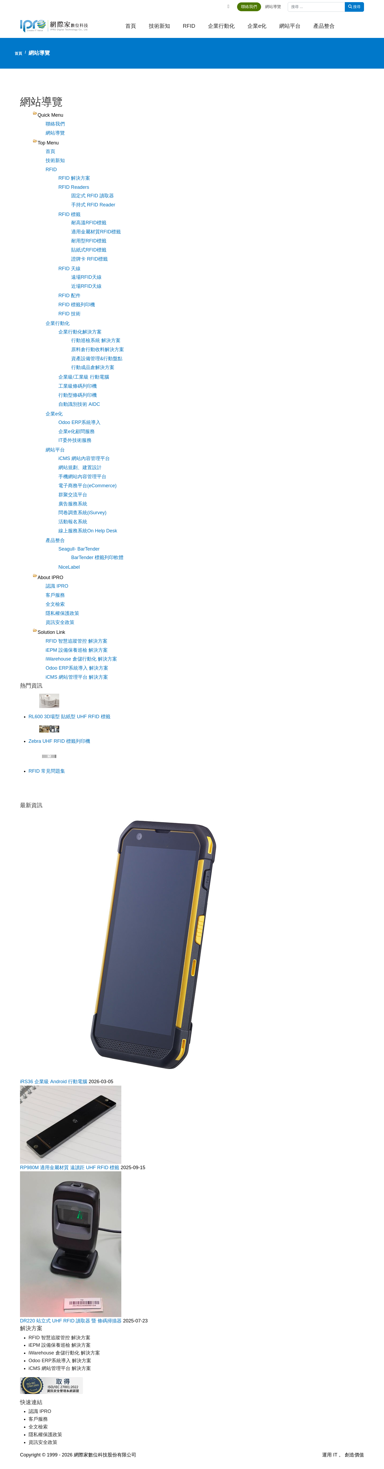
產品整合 (324, 26)
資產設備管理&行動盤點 (96, 358)
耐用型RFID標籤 (88, 240)
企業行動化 (221, 26)
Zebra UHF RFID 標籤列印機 (59, 740)
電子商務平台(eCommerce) (87, 485)
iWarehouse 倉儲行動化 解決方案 (81, 658)
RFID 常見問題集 (47, 770)
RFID (189, 26)
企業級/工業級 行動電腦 (83, 376)
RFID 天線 (69, 268)
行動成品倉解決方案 (92, 367)
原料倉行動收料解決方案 (97, 349)
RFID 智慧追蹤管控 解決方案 (76, 640)
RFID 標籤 (69, 214)
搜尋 (354, 7)
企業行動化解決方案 (80, 331)
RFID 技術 (69, 313)
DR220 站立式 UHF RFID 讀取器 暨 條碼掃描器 (71, 1319)
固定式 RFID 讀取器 (92, 195)
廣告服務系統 (72, 503)
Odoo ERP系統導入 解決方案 (77, 667)
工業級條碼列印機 (77, 385)
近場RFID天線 (86, 286)
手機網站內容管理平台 (82, 475)
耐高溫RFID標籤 (88, 222)
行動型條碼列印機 (77, 394)
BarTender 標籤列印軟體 (97, 556)
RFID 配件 (69, 295)
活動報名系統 (72, 521)
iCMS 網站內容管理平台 (84, 458)
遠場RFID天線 (86, 277)
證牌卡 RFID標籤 (89, 258)
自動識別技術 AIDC (79, 403)
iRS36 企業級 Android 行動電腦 (54, 1080)
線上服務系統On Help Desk (87, 530)
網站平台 (290, 26)
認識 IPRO (57, 585)
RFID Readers (73, 187)
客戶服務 (55, 594)
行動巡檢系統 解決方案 (96, 340)
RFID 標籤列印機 (76, 304)
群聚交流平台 (72, 494)
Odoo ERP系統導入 (79, 422)
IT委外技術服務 (74, 439)
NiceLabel (69, 566)
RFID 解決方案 (74, 178)
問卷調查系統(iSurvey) (82, 512)
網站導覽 (275, 6)
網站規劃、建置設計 (80, 467)
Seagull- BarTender (78, 548)
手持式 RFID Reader (93, 204)
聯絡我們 (251, 6)
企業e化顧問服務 (76, 431)
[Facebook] (229, 6)
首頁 (130, 26)
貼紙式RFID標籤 (88, 250)
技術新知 (159, 26)
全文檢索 (55, 603)
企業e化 (256, 26)
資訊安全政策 (60, 621)
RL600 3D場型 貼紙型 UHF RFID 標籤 (69, 715)
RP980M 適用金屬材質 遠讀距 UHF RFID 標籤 (70, 1166)
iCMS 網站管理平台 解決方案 (77, 676)
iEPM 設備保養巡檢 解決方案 (77, 649)
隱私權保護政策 (62, 612)
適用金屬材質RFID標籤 (96, 231)
